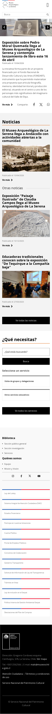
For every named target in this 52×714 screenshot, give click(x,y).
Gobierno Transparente (13, 563)
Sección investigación (14, 448)
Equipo (7, 464)
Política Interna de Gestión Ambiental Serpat (22, 602)
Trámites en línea (11, 582)
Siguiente (47, 27)
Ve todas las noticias (26, 320)
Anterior (4, 27)
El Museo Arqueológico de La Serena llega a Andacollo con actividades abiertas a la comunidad (25, 135)
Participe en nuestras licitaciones (17, 523)
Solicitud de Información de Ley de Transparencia (24, 572)
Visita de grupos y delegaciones (19, 381)
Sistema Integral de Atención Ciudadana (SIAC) (23, 503)
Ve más (7, 104)
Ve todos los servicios (26, 410)
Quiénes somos (11, 458)
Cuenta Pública (10, 533)
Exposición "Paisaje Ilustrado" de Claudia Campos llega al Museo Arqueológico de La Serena (23, 200)
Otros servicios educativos (16, 395)
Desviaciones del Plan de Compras (18, 612)
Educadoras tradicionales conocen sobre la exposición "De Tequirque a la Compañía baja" (25, 261)
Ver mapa (42, 658)
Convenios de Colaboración (15, 553)
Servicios (8, 453)
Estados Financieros (12, 513)
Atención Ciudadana (12, 673)
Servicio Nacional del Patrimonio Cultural (23, 682)
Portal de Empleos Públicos (15, 543)
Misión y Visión (11, 468)
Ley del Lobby (10, 493)
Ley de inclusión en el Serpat (15, 592)
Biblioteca (8, 438)
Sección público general (15, 443)
